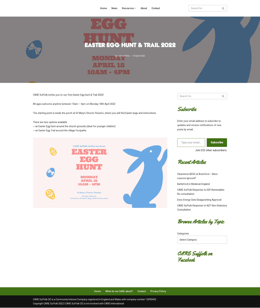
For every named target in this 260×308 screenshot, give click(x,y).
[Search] (204, 8)
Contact (156, 8)
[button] (135, 8)
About (144, 8)
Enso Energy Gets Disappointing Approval (198, 200)
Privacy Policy (157, 291)
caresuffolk (123, 56)
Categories (183, 233)
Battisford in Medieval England (193, 184)
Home (103, 8)
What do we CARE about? (119, 291)
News (114, 8)
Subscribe (217, 142)
